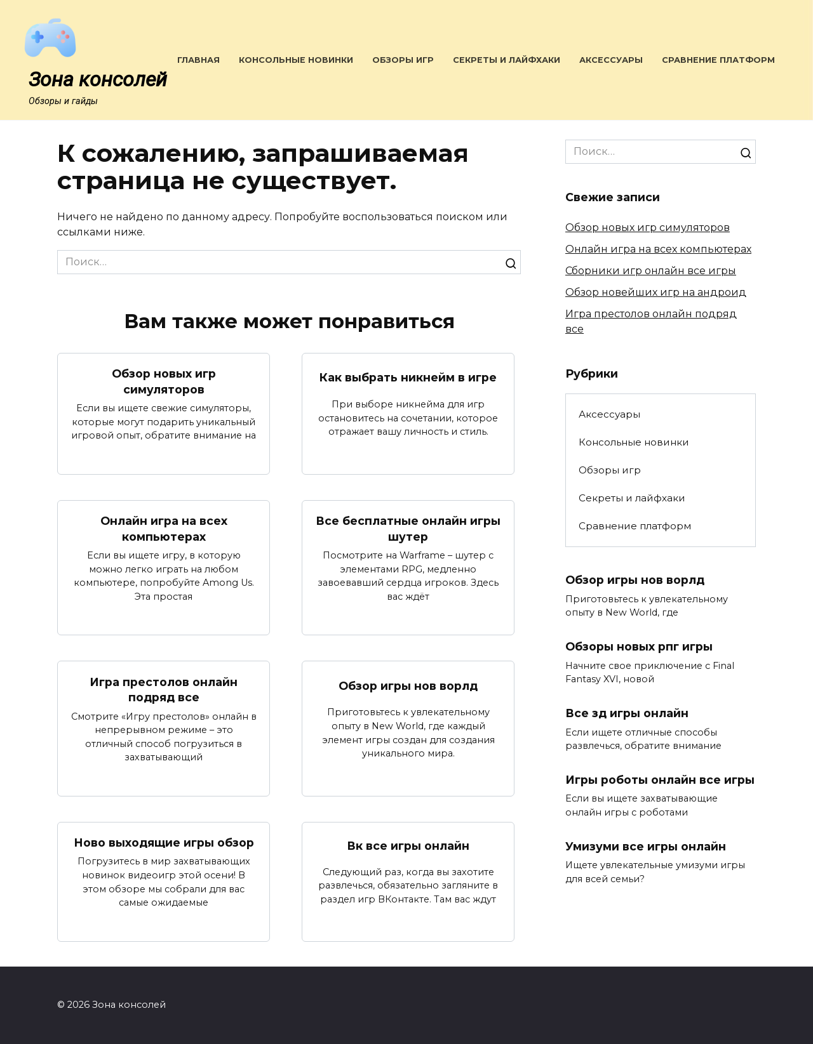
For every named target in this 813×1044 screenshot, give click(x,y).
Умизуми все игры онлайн (645, 846)
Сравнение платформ (718, 60)
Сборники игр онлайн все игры (650, 271)
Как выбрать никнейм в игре (408, 377)
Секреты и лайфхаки (506, 60)
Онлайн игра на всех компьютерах (163, 528)
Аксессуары (611, 60)
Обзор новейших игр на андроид (655, 292)
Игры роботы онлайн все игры (660, 779)
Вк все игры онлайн (408, 845)
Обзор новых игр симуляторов (164, 381)
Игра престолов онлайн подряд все (164, 689)
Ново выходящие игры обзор (164, 842)
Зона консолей (98, 79)
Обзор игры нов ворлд (408, 685)
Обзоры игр (403, 60)
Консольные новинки (296, 60)
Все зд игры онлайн (627, 713)
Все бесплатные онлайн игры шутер (408, 528)
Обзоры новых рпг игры (639, 646)
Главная (198, 60)
